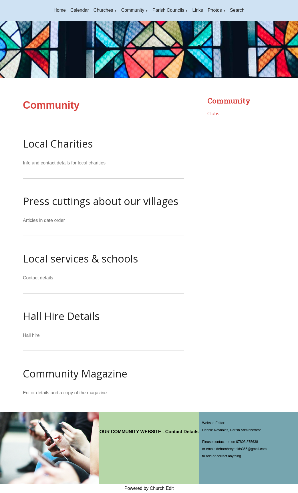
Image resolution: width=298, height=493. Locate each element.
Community (132, 10)
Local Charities (58, 144)
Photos (215, 10)
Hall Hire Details (61, 316)
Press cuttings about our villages (100, 201)
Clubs (213, 113)
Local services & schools (80, 259)
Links (197, 10)
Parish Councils (168, 10)
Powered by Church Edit (149, 488)
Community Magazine (75, 374)
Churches (103, 10)
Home (59, 10)
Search (237, 10)
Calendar (79, 10)
